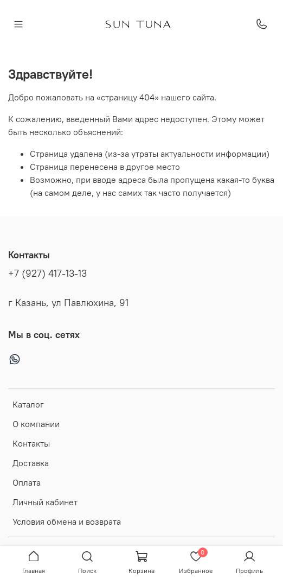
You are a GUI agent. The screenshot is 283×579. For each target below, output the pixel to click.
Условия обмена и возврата (66, 521)
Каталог (28, 404)
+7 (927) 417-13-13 (47, 273)
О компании (36, 423)
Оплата (26, 482)
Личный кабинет (45, 502)
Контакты (31, 443)
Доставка (30, 462)
